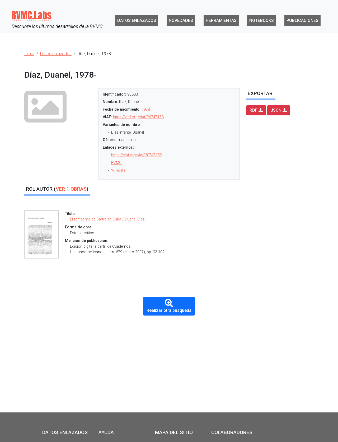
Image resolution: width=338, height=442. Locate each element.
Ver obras (71, 189)
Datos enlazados (136, 20)
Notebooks (261, 20)
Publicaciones (302, 20)
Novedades (181, 20)
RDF (256, 110)
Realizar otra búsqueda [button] (169, 306)
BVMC (116, 163)
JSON (279, 110)
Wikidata (118, 170)
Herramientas (221, 20)
